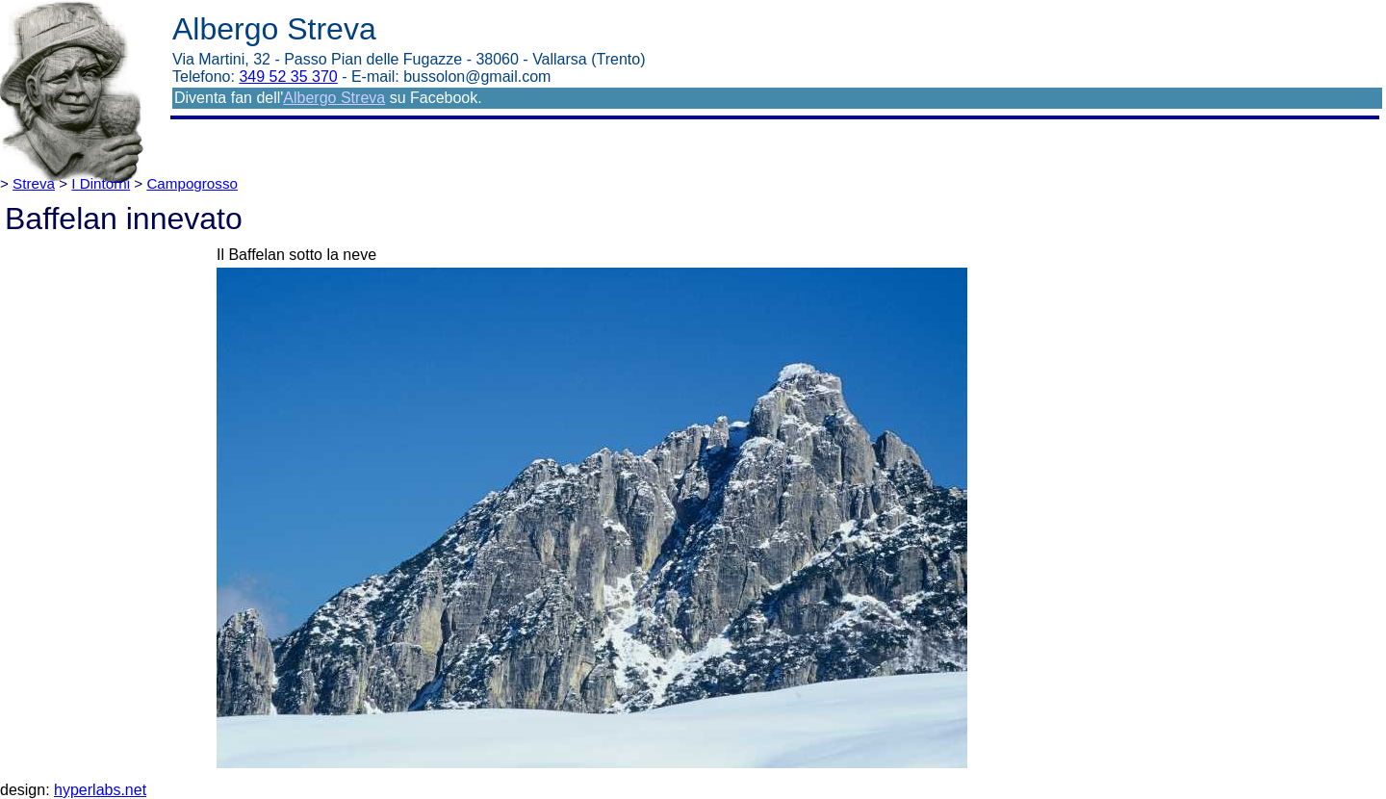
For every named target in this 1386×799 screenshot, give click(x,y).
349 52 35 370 (288, 76)
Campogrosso (192, 183)
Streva (34, 183)
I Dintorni (100, 183)
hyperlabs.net (100, 790)
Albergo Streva (334, 98)
